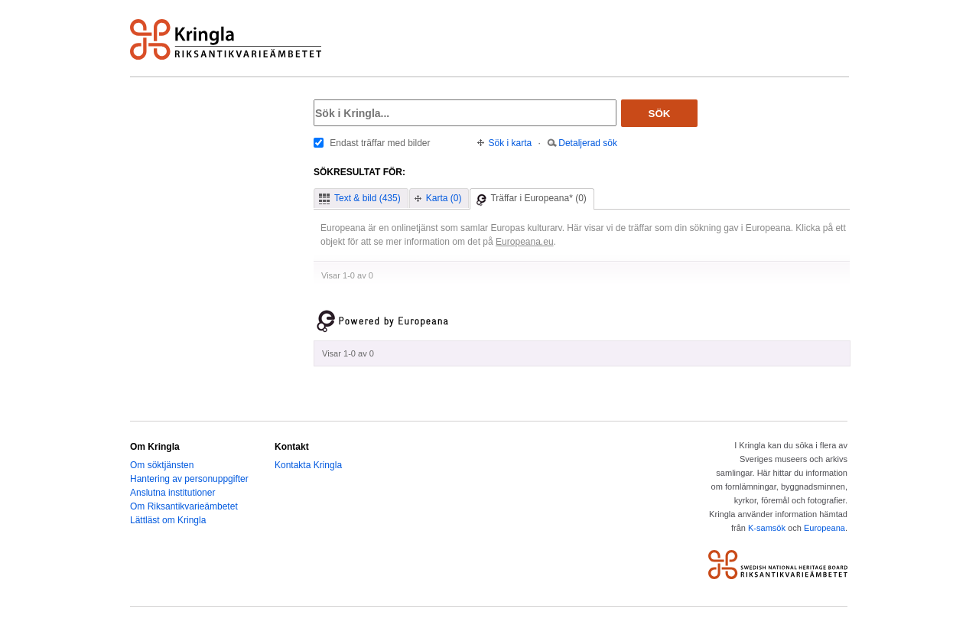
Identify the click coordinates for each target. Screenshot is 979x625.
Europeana (824, 527)
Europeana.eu (525, 241)
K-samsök (766, 527)
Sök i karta (510, 143)
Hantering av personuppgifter (189, 479)
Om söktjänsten (162, 465)
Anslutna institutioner (172, 492)
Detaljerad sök (587, 143)
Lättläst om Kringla (168, 520)
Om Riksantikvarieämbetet (184, 506)
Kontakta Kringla (308, 465)
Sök (660, 113)
